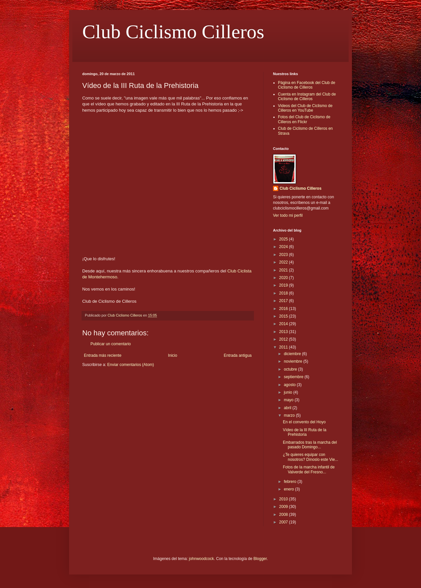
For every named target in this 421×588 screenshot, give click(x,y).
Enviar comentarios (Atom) (130, 364)
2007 (284, 522)
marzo (290, 415)
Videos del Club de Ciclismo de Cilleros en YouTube (305, 108)
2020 (284, 277)
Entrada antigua (238, 355)
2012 (284, 339)
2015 (284, 316)
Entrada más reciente (102, 355)
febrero (290, 481)
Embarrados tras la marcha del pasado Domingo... (310, 444)
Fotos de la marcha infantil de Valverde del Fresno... (308, 469)
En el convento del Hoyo (304, 422)
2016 (284, 308)
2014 (284, 324)
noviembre (293, 361)
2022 (284, 262)
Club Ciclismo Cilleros (173, 31)
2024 (284, 246)
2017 (284, 300)
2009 (284, 506)
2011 (284, 347)
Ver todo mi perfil (288, 215)
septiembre (294, 377)
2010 (284, 499)
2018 (284, 293)
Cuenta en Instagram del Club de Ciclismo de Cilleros (307, 96)
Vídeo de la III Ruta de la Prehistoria (304, 432)
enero (289, 489)
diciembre (293, 353)
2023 (284, 254)
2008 (284, 514)
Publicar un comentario (110, 344)
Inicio (172, 355)
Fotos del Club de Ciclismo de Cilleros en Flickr (304, 119)
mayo (289, 400)
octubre (291, 369)
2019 (284, 285)
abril (288, 408)
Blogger (260, 558)
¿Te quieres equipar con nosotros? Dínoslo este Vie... (310, 457)
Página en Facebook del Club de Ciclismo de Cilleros (306, 85)
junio (288, 392)
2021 (284, 270)
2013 (284, 331)
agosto (290, 384)
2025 (284, 239)
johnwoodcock (201, 558)
